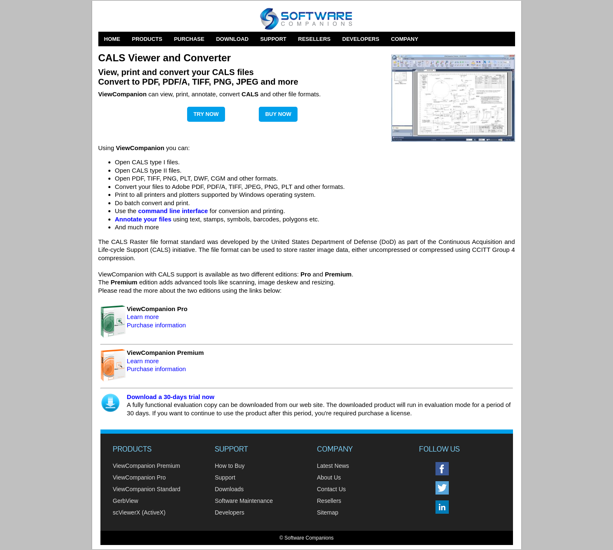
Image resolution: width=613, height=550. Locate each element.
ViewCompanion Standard (146, 489)
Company (404, 39)
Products (147, 39)
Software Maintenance (244, 500)
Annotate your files (143, 219)
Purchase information (156, 325)
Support (273, 39)
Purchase (189, 39)
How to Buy (230, 465)
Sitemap (327, 512)
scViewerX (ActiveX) (139, 512)
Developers (360, 39)
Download (232, 39)
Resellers (314, 39)
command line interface (173, 210)
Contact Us (331, 489)
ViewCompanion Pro (139, 477)
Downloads (229, 489)
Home (112, 39)
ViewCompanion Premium (146, 465)
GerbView (125, 500)
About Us (329, 477)
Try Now (206, 114)
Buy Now (278, 114)
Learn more (143, 316)
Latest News (333, 465)
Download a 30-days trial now (170, 396)
